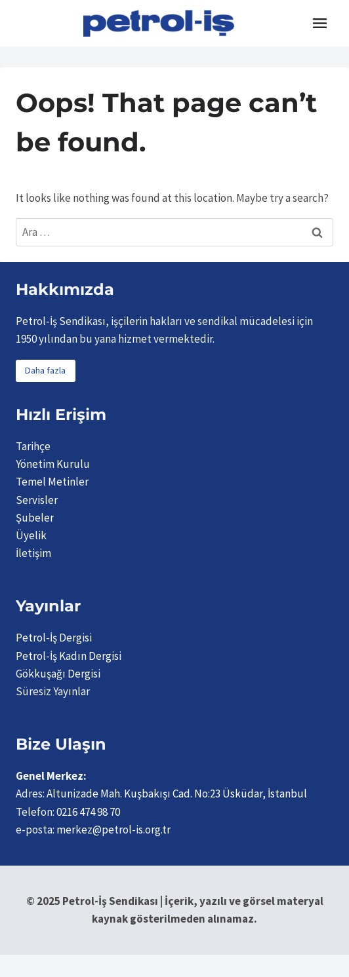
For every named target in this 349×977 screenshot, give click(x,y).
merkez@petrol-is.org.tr (113, 829)
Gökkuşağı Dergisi (58, 673)
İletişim (33, 553)
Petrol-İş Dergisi (54, 637)
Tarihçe (33, 446)
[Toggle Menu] (319, 23)
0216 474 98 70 (88, 812)
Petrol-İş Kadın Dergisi (68, 656)
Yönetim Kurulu (53, 464)
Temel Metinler (52, 481)
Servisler (37, 500)
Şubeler (35, 517)
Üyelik (31, 535)
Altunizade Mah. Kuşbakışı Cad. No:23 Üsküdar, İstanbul (177, 793)
